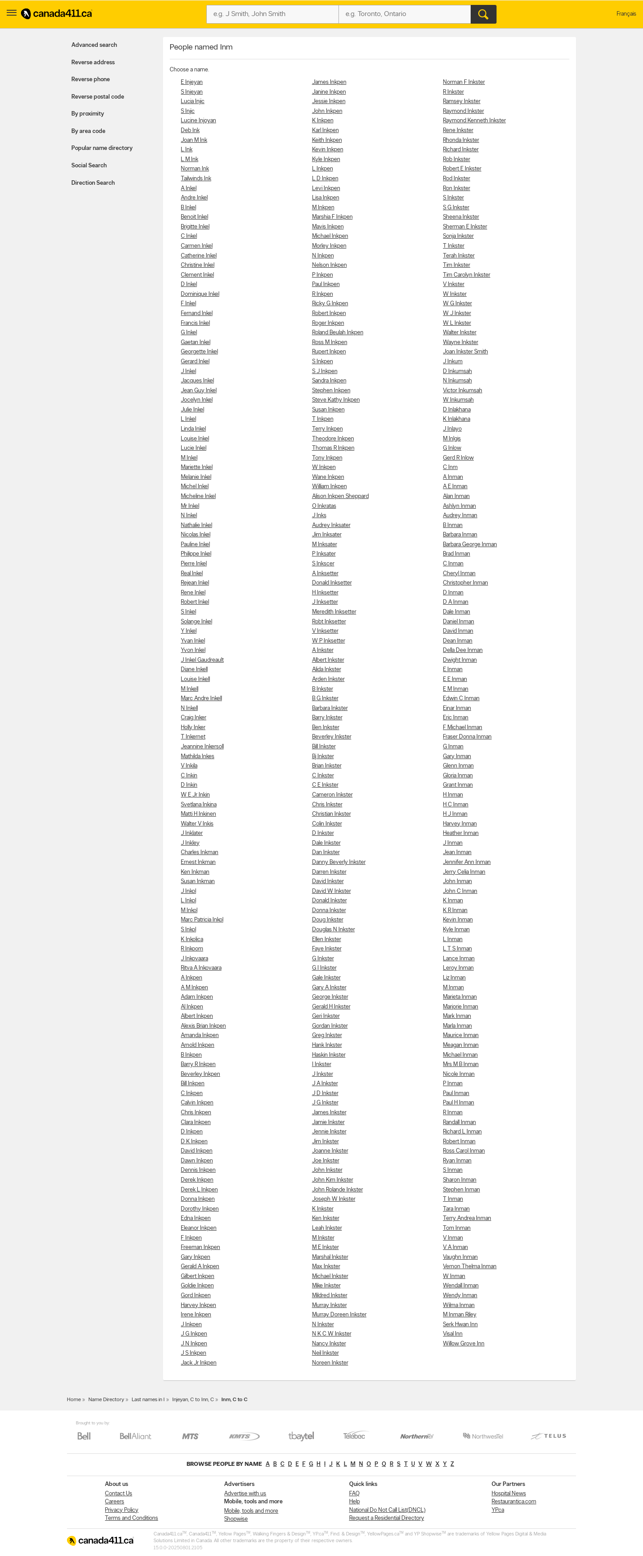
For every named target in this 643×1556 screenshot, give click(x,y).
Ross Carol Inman (464, 1151)
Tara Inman (456, 1209)
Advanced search (94, 45)
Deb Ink (190, 130)
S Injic (188, 111)
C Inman (453, 564)
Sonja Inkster (458, 236)
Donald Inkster (329, 901)
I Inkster (321, 1064)
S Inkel (188, 612)
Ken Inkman (195, 872)
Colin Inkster (327, 824)
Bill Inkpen (193, 1084)
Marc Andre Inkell (201, 698)
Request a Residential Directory (386, 1518)
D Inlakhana (457, 410)
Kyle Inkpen (326, 159)
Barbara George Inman (470, 545)
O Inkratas (324, 506)
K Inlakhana (456, 419)
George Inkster (330, 997)
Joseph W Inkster (333, 1199)
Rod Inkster (456, 179)
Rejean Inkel (195, 583)
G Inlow (452, 448)
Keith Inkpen (327, 140)
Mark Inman (457, 1016)
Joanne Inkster (330, 1151)
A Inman (453, 477)
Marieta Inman (460, 997)
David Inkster (328, 881)
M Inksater (324, 545)
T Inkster (453, 246)
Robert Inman (459, 1142)
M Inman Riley (459, 1315)
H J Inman (455, 814)
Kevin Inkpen (327, 150)
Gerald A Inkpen (200, 1267)
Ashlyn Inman (459, 506)
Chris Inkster (327, 805)
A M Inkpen (194, 988)
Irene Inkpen (196, 1315)
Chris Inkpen (196, 1113)
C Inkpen (192, 1093)
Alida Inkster (326, 669)
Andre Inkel (194, 198)
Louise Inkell (195, 679)
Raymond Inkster (463, 111)
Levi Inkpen (326, 188)
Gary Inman (457, 756)
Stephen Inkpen (331, 391)
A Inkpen (191, 978)
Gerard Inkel (195, 362)
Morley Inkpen (329, 246)
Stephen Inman (461, 1190)
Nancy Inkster (329, 1344)
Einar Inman (457, 708)
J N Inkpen (194, 1344)
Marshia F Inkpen (332, 217)
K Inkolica (192, 939)
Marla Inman (457, 1026)
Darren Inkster (329, 872)
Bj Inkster (323, 756)
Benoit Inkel (194, 217)
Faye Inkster (327, 949)
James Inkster (329, 1113)
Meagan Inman (461, 1045)
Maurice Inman (461, 1035)
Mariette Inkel (197, 467)
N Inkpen (323, 256)
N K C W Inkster (331, 1334)
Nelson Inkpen (329, 265)
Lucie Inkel (193, 448)
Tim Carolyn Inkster (466, 275)
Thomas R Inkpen (333, 448)
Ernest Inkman (198, 862)
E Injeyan (192, 82)
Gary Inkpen (195, 1257)
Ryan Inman (457, 1161)
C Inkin (189, 776)
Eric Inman (455, 718)
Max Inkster (326, 1267)
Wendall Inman (461, 1286)
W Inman (454, 1276)
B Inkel (188, 208)
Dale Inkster (326, 843)
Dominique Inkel (200, 294)
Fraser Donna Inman (467, 737)
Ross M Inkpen (329, 342)
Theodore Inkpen (333, 439)
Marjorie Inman (460, 1007)
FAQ (354, 1494)
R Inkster (453, 92)
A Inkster (323, 650)
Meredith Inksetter (334, 612)
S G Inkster (456, 208)
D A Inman (455, 602)
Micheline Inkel (198, 496)
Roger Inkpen (328, 323)
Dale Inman (456, 612)
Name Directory (106, 1399)
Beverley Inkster (331, 737)
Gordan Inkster (330, 1026)
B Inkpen (191, 1055)
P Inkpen (322, 275)
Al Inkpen (192, 1007)
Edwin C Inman (461, 698)
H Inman (453, 795)
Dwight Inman (460, 660)
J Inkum (453, 362)
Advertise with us (245, 1494)
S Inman (453, 1170)
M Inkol (189, 910)
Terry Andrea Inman (467, 1218)
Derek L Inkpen (199, 1190)
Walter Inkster (459, 333)
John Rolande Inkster (337, 1190)
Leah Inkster (327, 1228)
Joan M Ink (194, 140)
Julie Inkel (192, 410)
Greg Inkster (327, 1035)
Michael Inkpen (330, 236)
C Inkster (323, 776)
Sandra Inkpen (329, 381)
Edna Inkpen (196, 1218)
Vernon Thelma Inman (470, 1267)
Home (74, 1399)
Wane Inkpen (328, 477)
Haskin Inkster (329, 1055)
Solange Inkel (196, 622)
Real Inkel (192, 574)
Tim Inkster (456, 265)
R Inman (453, 1113)
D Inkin (189, 785)
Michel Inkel (195, 487)
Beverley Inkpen (200, 1074)
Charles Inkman (199, 852)
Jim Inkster (325, 1142)
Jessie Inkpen (329, 101)
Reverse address (93, 63)
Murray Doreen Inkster (339, 1315)
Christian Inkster (331, 814)
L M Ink (189, 159)
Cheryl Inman (459, 574)
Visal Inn (453, 1334)
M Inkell (189, 689)
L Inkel (188, 419)
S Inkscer (323, 564)
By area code (88, 131)
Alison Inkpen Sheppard (340, 496)
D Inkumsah (457, 371)
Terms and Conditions (131, 1518)
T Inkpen (323, 419)
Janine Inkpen (329, 92)
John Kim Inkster (332, 1180)
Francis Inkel (195, 323)
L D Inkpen (325, 179)
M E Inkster (325, 1247)
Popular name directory (102, 148)
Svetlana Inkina (199, 805)
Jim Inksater (327, 535)
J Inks (319, 516)
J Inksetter (325, 602)
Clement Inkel (197, 275)
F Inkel (188, 304)
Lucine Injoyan (198, 121)
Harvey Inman (460, 824)
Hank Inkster (327, 1045)
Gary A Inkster (329, 988)
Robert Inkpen (329, 313)
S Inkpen (322, 362)
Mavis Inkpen (328, 227)
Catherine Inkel (199, 256)
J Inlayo (452, 429)
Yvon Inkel (193, 650)
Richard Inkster (461, 150)
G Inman (453, 747)
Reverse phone (90, 80)
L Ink (186, 150)
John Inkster (327, 1170)
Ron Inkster (456, 188)
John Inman (457, 881)
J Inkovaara (194, 959)
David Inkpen (197, 1151)
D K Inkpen (194, 1142)
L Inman (453, 939)
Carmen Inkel (197, 246)
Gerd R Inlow (458, 458)
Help (354, 1502)
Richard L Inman (462, 1132)
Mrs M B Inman (461, 1064)
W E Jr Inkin (195, 795)
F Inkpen (191, 1238)
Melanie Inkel (196, 477)
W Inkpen (324, 467)
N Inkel (189, 516)
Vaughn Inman (460, 1257)
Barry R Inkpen (198, 1064)
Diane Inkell (194, 669)
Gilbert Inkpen (197, 1276)
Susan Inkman (198, 881)
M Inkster (323, 1238)
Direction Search (93, 183)
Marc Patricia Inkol (202, 920)
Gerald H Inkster (331, 1007)
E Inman (453, 669)
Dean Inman (457, 641)
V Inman (453, 1238)
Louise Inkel (195, 439)
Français (626, 14)
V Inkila (189, 766)
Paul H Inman (458, 1103)
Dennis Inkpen (198, 1170)
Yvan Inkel (193, 641)
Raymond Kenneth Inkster (474, 121)
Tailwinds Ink (196, 179)
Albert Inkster (328, 660)
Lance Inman (459, 959)
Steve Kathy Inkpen (336, 400)
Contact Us (118, 1494)
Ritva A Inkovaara (201, 968)
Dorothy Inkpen (200, 1209)
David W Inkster (331, 891)
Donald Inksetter (332, 583)
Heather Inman (461, 833)
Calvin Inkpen (197, 1103)
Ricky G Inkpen (330, 304)
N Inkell (189, 708)
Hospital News (509, 1494)
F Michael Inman (462, 727)
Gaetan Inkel (195, 342)
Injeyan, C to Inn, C (193, 1399)
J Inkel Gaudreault (202, 660)
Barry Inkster (327, 718)
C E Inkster (325, 785)
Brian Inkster (327, 766)
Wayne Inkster (460, 342)
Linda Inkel (193, 429)
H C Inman (455, 805)
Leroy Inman (458, 968)
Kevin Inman (458, 920)
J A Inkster (325, 1084)
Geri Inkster (326, 1016)
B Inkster (322, 689)
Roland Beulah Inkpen (337, 333)
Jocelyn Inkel (197, 400)
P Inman (453, 1084)
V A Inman (455, 1247)
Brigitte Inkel (195, 227)
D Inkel (189, 284)
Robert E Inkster (462, 169)
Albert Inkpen (197, 1016)
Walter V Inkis (197, 824)
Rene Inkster (458, 130)
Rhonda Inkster (461, 140)
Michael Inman (460, 1055)
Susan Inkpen (328, 410)
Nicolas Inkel (195, 535)
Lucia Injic (193, 101)
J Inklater (192, 833)
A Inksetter (325, 574)
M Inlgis (452, 439)
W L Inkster (457, 323)
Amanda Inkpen (200, 1035)
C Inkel (189, 236)
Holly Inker (193, 727)
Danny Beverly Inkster (339, 862)
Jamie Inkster (328, 1122)
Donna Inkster (329, 910)
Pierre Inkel (194, 564)
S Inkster (453, 198)
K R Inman (455, 910)
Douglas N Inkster (333, 930)
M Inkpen (323, 208)
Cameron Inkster (332, 795)
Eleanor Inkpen (199, 1228)
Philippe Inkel (196, 554)
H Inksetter (325, 593)
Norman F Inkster (464, 82)
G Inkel (189, 333)
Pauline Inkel (195, 545)
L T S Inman (457, 949)
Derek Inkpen (197, 1180)
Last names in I (148, 1399)
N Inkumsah (457, 381)
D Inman (453, 593)
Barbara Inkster (330, 708)
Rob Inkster (456, 159)
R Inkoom (192, 949)
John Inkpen (327, 111)
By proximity (87, 114)
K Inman (453, 901)
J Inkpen (191, 1325)
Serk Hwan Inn (460, 1325)
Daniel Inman (458, 622)
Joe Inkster (325, 1161)
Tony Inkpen (327, 458)
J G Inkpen (194, 1334)
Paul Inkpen (326, 284)
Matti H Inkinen (198, 814)
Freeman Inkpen (200, 1247)
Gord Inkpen (196, 1296)
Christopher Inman (465, 583)
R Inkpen (322, 294)
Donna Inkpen (198, 1199)
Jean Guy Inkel (199, 391)
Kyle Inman (456, 930)
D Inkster (323, 833)
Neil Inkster (325, 1353)
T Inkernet (193, 737)
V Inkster (453, 284)
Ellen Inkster (326, 939)
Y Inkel (188, 631)
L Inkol (188, 901)
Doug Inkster (327, 920)
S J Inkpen (325, 371)
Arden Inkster (328, 679)
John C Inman (460, 891)
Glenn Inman (458, 766)
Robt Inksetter (329, 622)
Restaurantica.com (514, 1502)
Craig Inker (193, 718)
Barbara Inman (460, 535)
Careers (114, 1502)
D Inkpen (192, 1132)
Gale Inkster (326, 978)
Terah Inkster (459, 256)
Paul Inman (456, 1093)
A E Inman (455, 487)
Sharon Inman (459, 1180)
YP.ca (498, 1510)
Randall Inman (459, 1122)
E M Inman (455, 689)
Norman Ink (195, 169)
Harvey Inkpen (198, 1305)
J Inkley (190, 843)
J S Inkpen (193, 1353)
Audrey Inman (460, 516)
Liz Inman (454, 978)
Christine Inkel (197, 265)
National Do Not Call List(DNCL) (387, 1510)
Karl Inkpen (325, 130)
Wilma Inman (459, 1305)
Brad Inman (456, 554)
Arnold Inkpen (197, 1045)
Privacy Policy (121, 1510)
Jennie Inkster (329, 1132)
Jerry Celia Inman (464, 872)
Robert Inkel (195, 602)
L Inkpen (322, 169)
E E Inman (455, 679)
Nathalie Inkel (196, 525)
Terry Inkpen (327, 429)
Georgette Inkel (199, 352)
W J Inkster (457, 313)
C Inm (450, 467)
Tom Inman (457, 1228)
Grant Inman (458, 785)
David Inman (458, 631)
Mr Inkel (190, 506)
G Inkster (323, 959)
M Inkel (189, 458)
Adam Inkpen (197, 997)
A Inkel (188, 188)
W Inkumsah (458, 400)
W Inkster (455, 294)
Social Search (89, 166)
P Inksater (324, 554)
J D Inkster (325, 1093)
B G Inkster (325, 698)
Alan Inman (456, 496)
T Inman (453, 1199)
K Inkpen (323, 121)
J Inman (453, 843)
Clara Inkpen (196, 1122)
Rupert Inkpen (329, 352)
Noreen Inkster (330, 1363)
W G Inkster (457, 304)
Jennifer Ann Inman (467, 862)
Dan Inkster (326, 852)
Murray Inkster (329, 1305)
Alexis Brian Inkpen (203, 1026)
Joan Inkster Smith (465, 352)
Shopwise (236, 1519)
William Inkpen (329, 487)
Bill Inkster (324, 747)
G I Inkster (324, 968)
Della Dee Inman (463, 650)
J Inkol (188, 891)
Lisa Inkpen (325, 198)
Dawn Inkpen (197, 1161)
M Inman (453, 988)
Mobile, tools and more (251, 1511)
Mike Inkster (326, 1286)
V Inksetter (325, 631)
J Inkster (322, 1074)
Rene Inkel (193, 593)
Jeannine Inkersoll (202, 747)
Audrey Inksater (331, 525)
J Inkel (188, 371)
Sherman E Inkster (465, 227)
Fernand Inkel (197, 313)
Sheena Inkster (461, 217)
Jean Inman (457, 852)
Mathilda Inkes (197, 756)
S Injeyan (192, 92)
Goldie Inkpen (197, 1286)
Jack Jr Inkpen (199, 1363)
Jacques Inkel (197, 381)
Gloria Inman (458, 776)
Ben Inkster (325, 727)
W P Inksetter (328, 641)
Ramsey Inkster (461, 101)
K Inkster (323, 1209)
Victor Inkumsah (462, 391)
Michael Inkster (330, 1276)
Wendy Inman (460, 1296)
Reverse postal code (97, 97)
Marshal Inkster (330, 1257)
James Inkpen (329, 82)
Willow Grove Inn (463, 1344)
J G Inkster (325, 1103)
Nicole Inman (459, 1074)
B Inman (453, 525)
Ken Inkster (325, 1218)
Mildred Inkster (329, 1296)
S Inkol (188, 930)
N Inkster (323, 1325)
